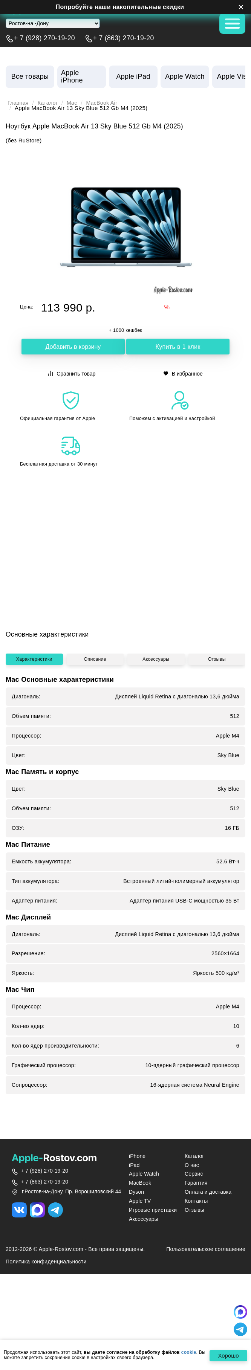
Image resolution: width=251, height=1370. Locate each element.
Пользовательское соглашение (205, 1315)
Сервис (194, 1240)
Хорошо (226, 1356)
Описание (95, 752)
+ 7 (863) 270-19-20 (123, 38)
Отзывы (216, 752)
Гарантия (196, 1249)
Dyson (136, 1258)
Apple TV (140, 1267)
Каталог (49, 102)
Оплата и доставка (208, 1258)
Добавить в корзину (73, 347)
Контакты (196, 1267)
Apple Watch (144, 1240)
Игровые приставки (153, 1276)
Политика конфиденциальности (46, 1328)
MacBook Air (106, 102)
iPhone (137, 1222)
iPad (134, 1231)
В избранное (183, 373)
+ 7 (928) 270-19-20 (44, 38)
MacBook (140, 1249)
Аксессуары (156, 752)
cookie (188, 1352)
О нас (192, 1231)
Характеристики (34, 752)
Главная (19, 102)
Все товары (30, 76)
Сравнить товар (71, 373)
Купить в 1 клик (178, 347)
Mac (74, 102)
